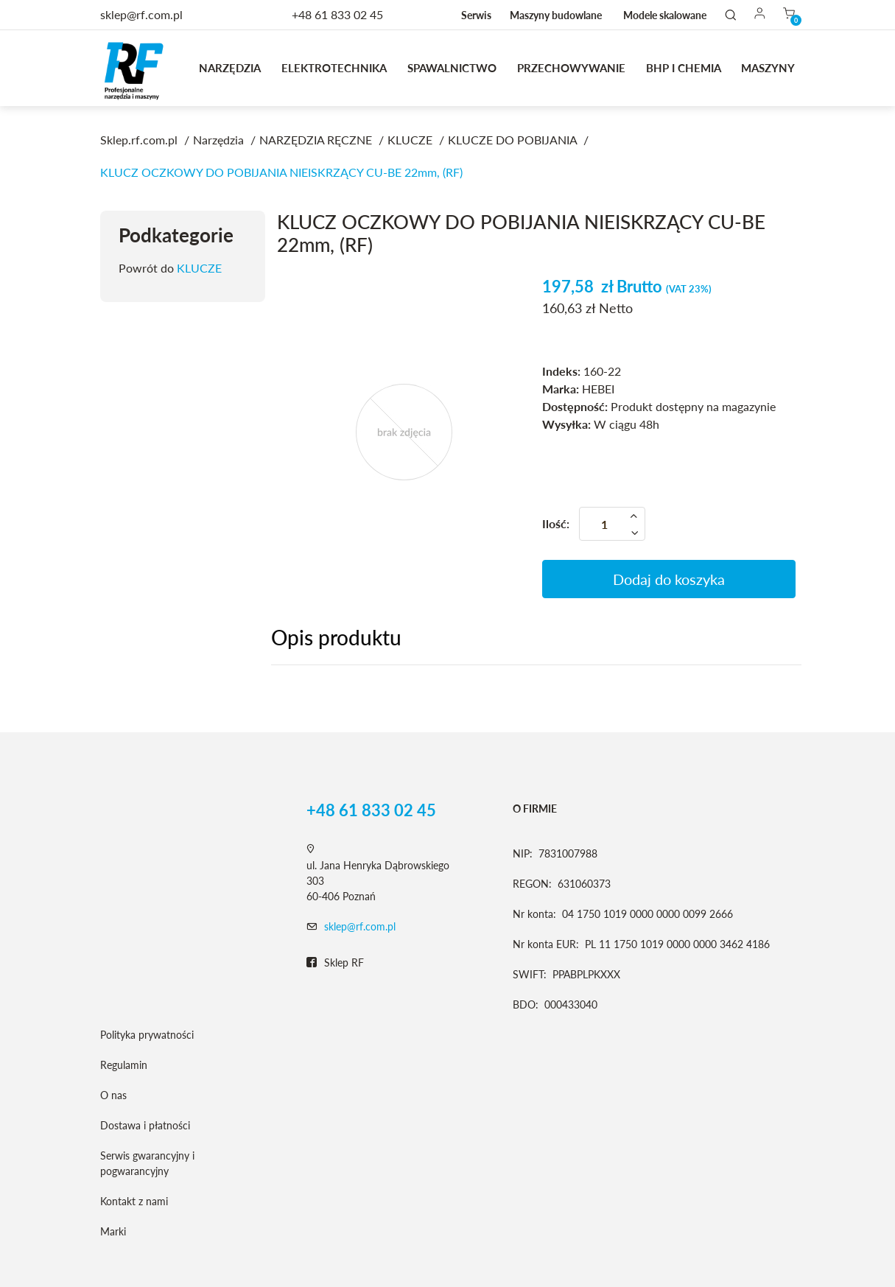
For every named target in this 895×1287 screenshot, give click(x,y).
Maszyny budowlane (556, 15)
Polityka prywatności (147, 1034)
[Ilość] (612, 524)
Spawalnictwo (451, 67)
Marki (113, 1231)
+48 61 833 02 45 (337, 14)
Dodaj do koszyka (669, 579)
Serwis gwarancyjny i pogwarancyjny (147, 1163)
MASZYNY (768, 67)
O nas (113, 1095)
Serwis (476, 15)
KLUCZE (199, 268)
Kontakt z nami (134, 1201)
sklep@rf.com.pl (360, 926)
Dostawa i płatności (145, 1125)
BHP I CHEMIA (683, 67)
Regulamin (123, 1065)
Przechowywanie (571, 67)
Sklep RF (335, 963)
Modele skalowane (664, 15)
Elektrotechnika (334, 67)
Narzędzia (230, 67)
